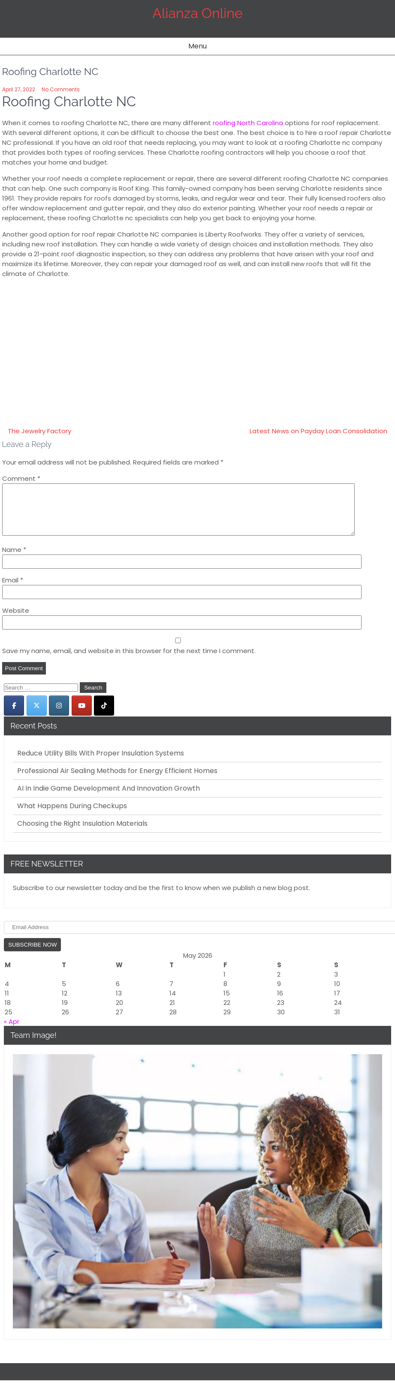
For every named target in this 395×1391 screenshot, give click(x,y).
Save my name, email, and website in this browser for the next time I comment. (129, 661)
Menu (197, 46)
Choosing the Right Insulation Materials (82, 834)
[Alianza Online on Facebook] (14, 716)
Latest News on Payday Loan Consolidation (318, 430)
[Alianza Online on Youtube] (82, 716)
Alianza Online (197, 13)
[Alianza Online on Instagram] (59, 716)
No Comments (61, 89)
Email (12, 590)
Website (15, 620)
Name (14, 559)
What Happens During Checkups (72, 816)
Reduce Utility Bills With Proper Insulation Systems (100, 763)
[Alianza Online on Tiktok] (104, 716)
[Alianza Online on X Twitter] (37, 716)
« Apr (11, 1031)
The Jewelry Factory (39, 430)
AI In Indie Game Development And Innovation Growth (108, 798)
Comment (21, 478)
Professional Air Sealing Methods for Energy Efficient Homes (117, 781)
